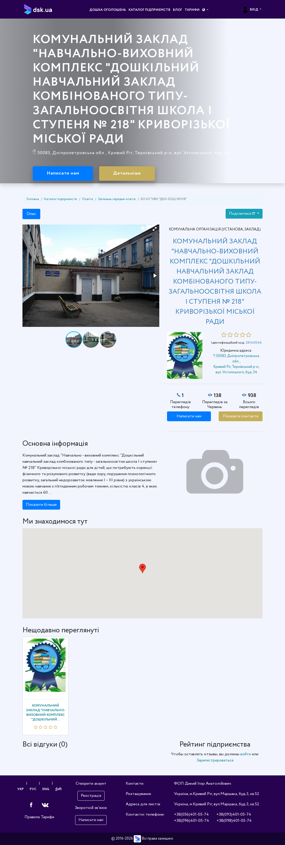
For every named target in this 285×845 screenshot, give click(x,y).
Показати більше (41, 505)
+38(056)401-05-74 (191, 814)
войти (245, 754)
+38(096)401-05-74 (191, 821)
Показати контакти (240, 416)
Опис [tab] (31, 214)
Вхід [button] (250, 10)
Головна (33, 199)
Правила (32, 817)
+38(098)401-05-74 (234, 821)
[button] (205, 10)
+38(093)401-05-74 (233, 814)
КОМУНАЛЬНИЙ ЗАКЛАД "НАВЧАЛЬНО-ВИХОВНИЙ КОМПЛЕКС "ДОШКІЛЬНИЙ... (45, 712)
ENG (45, 789)
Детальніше (127, 173)
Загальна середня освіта (117, 199)
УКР (20, 789)
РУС (33, 789)
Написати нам (63, 173)
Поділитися (242, 214)
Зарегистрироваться (214, 760)
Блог (177, 9)
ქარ (58, 789)
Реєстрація (91, 796)
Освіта (87, 199)
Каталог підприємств (149, 9)
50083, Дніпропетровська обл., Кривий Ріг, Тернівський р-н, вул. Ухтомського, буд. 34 (236, 364)
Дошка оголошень (107, 9)
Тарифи (192, 9)
